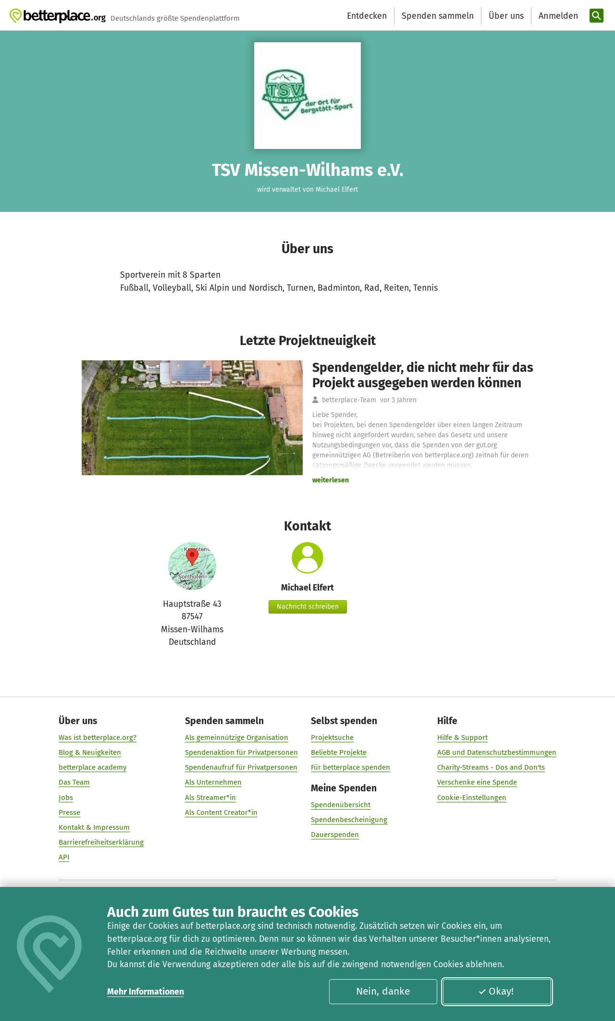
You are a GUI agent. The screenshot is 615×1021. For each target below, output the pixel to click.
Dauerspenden (335, 835)
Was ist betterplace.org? (97, 737)
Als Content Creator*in (221, 812)
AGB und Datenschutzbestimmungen (496, 752)
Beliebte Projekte (339, 752)
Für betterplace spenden (350, 767)
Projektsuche (332, 737)
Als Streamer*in (210, 797)
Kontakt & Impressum (94, 827)
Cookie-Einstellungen (471, 797)
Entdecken (367, 16)
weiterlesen (330, 480)
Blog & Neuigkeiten (90, 752)
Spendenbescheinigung (349, 820)
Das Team (74, 782)
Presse (69, 812)
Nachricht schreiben (308, 607)
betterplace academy (92, 767)
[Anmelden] (557, 16)
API (64, 857)
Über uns (506, 16)
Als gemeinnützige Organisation (236, 737)
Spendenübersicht (340, 805)
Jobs (66, 797)
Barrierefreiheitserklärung (101, 842)
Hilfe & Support (462, 737)
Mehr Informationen (145, 991)
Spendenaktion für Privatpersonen (241, 752)
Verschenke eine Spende (477, 782)
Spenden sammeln (438, 16)
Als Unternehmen (213, 782)
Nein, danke (383, 991)
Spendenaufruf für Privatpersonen (241, 767)
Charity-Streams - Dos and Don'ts (491, 767)
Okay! (496, 991)
